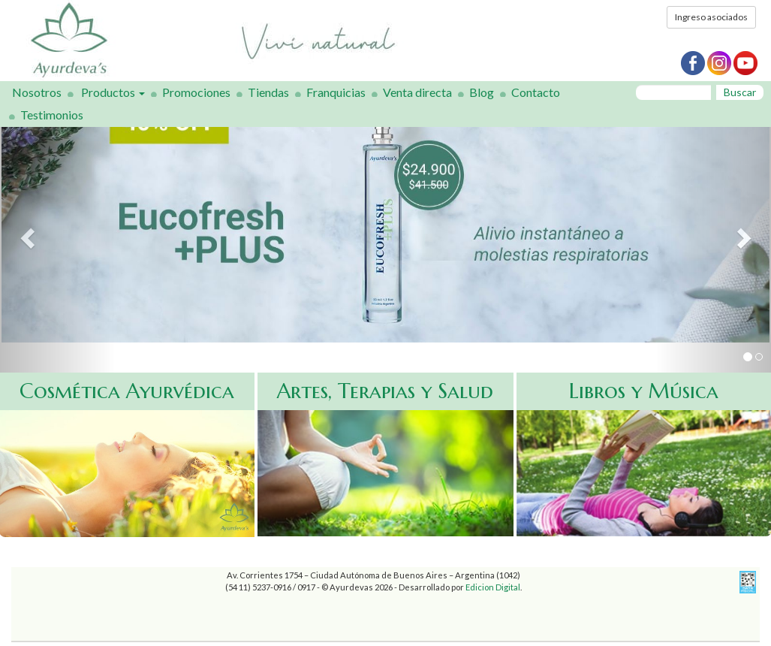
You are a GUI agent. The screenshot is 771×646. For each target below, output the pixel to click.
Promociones (196, 92)
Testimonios (51, 114)
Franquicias (336, 92)
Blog (481, 92)
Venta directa (417, 92)
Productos (113, 92)
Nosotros (37, 92)
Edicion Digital (492, 587)
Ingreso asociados (711, 17)
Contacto (535, 92)
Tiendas (268, 92)
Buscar (740, 92)
